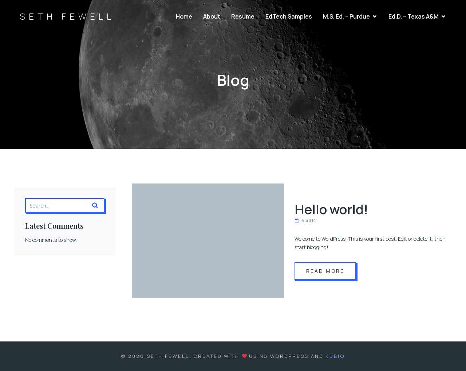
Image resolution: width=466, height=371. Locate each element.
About (211, 16)
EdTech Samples (288, 16)
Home (184, 16)
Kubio (335, 356)
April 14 (305, 220)
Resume (242, 16)
